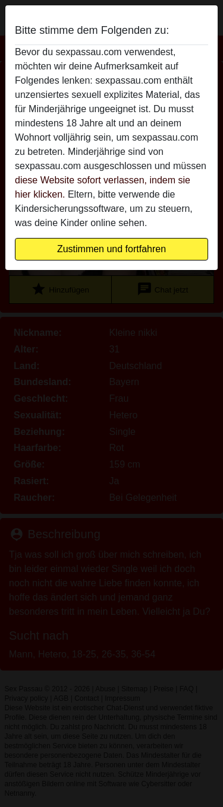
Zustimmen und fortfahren (111, 249)
